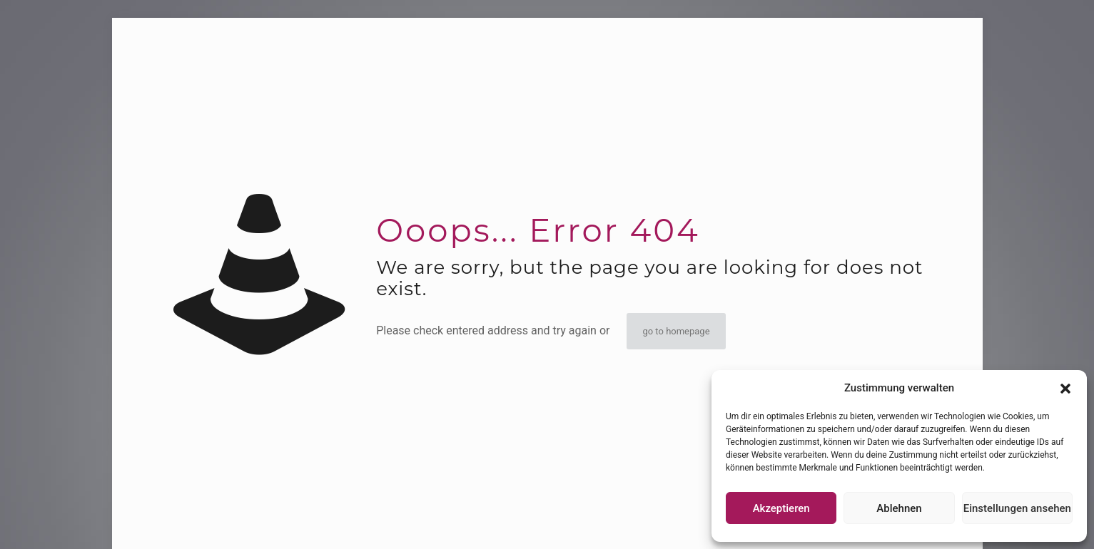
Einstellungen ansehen (1017, 508)
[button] (1065, 388)
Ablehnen (898, 508)
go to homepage (675, 331)
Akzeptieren (781, 508)
